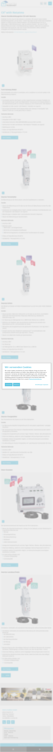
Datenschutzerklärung (35, 379)
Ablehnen (16, 384)
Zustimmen (9, 384)
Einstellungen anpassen (41, 384)
